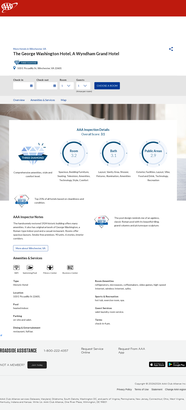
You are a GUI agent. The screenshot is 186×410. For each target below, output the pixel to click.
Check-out (42, 79)
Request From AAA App (131, 350)
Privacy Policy (124, 389)
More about (31, 248)
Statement (156, 389)
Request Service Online (92, 350)
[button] (162, 49)
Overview (19, 100)
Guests (80, 79)
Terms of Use (141, 389)
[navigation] (93, 8)
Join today (37, 364)
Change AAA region (175, 389)
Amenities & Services (42, 100)
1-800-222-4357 (56, 351)
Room (63, 79)
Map (63, 100)
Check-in (18, 79)
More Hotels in (29, 48)
